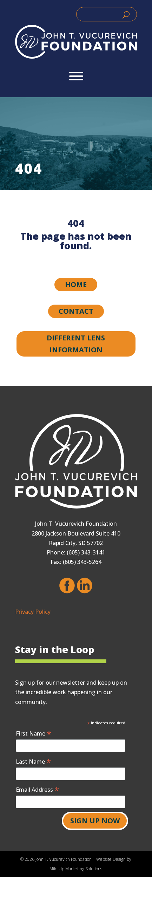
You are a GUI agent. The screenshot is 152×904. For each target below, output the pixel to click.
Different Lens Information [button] (76, 343)
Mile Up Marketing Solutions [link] (75, 869)
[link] (76, 42)
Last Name (33, 761)
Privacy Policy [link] (33, 612)
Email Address (37, 789)
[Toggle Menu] (76, 76)
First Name (33, 733)
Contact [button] (76, 311)
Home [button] (76, 284)
